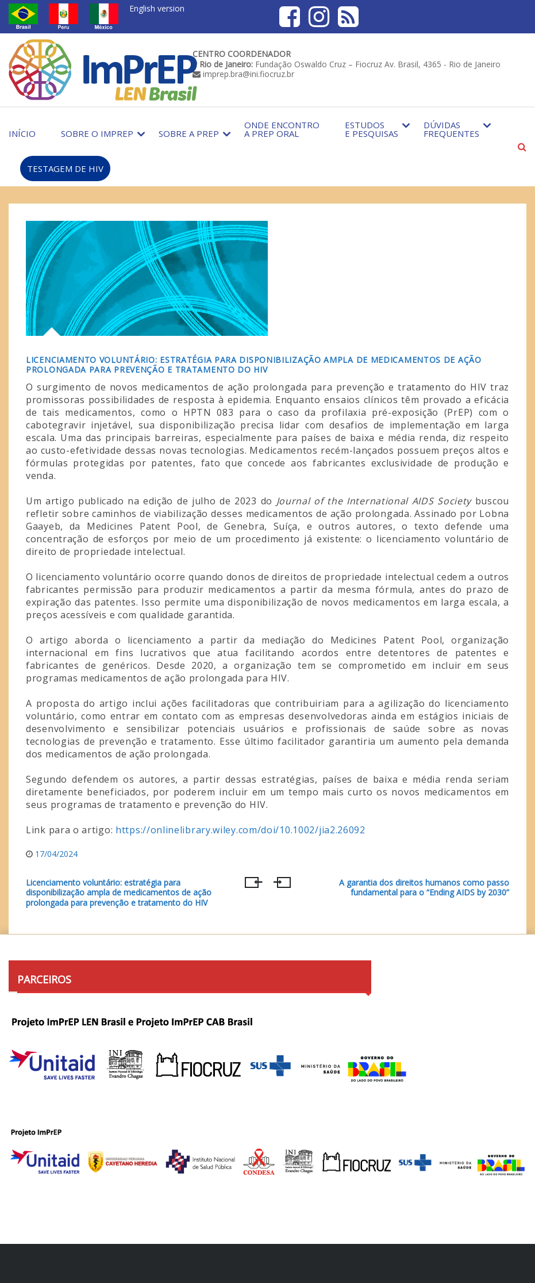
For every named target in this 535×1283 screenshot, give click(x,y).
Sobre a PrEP (189, 133)
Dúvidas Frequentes (451, 129)
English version (156, 8)
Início (22, 133)
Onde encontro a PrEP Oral (282, 129)
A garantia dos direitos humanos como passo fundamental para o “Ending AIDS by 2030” (424, 888)
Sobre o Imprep (97, 133)
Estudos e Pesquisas (371, 129)
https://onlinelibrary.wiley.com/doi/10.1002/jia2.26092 (240, 830)
